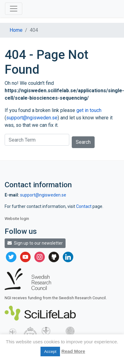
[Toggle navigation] (13, 8)
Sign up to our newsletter (35, 243)
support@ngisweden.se (32, 118)
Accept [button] (50, 351)
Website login (17, 218)
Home (16, 30)
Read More (73, 351)
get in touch (88, 110)
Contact (84, 206)
